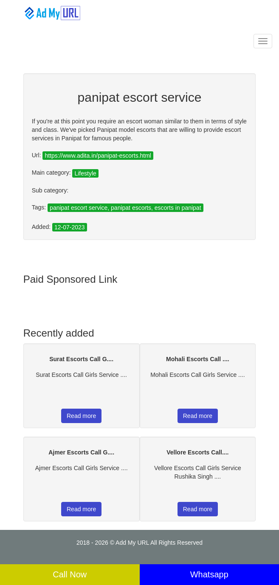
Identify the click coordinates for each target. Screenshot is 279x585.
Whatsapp (209, 574)
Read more (81, 415)
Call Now (70, 574)
